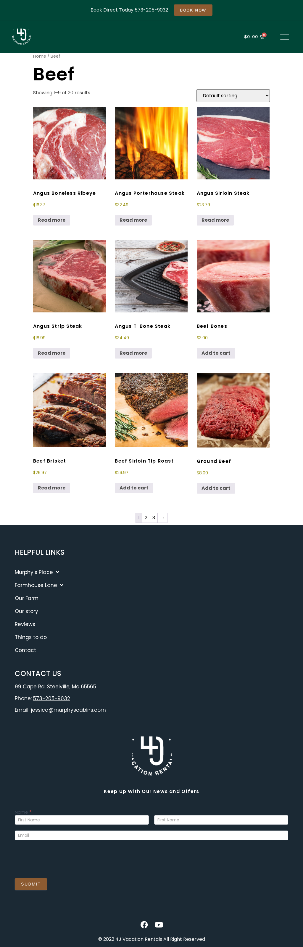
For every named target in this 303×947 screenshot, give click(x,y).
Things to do (31, 637)
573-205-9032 (51, 698)
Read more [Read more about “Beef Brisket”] (51, 487)
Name (23, 812)
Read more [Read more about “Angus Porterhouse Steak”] (133, 220)
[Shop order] (233, 95)
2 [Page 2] (146, 517)
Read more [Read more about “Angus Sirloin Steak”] (215, 220)
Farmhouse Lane (39, 585)
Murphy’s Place (37, 572)
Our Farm (26, 598)
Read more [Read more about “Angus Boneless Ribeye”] (51, 220)
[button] (284, 37)
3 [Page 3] (153, 517)
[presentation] (60, 857)
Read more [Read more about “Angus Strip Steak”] (51, 353)
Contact (25, 650)
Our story (26, 611)
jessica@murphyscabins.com (68, 710)
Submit (31, 884)
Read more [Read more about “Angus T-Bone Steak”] (133, 353)
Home (39, 56)
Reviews (25, 624)
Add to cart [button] (216, 353)
